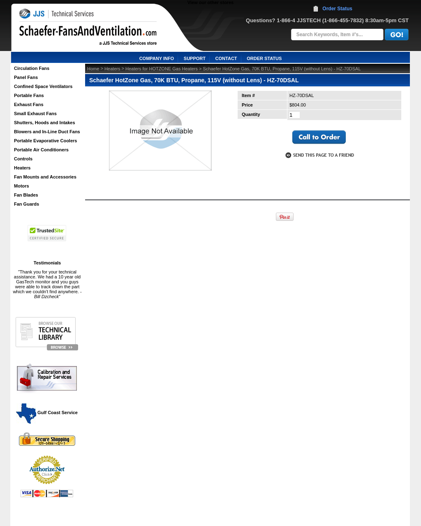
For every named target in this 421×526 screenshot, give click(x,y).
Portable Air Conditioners (41, 149)
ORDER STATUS (264, 58)
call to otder (319, 137)
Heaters (22, 167)
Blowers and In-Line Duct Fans (47, 131)
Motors (21, 185)
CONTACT (226, 58)
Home (93, 68)
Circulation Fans (31, 68)
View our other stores (210, 2)
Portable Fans (29, 95)
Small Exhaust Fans (35, 113)
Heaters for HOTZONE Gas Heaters (161, 68)
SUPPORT (195, 58)
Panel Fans (26, 77)
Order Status (337, 9)
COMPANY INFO (156, 58)
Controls (23, 158)
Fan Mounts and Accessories (45, 176)
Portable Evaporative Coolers (45, 140)
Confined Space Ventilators (43, 86)
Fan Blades (26, 194)
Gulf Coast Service (47, 412)
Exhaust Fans (29, 104)
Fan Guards (26, 204)
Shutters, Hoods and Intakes (44, 122)
